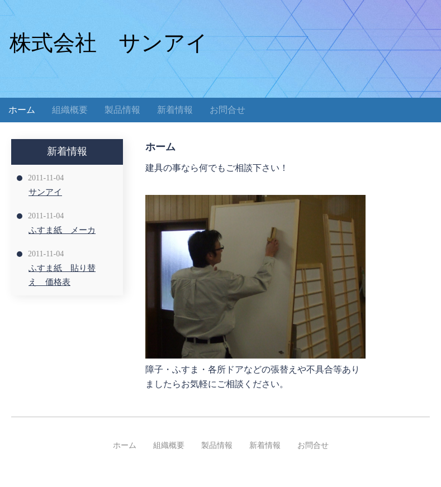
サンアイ (45, 192)
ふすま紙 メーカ (62, 230)
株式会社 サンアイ (109, 43)
